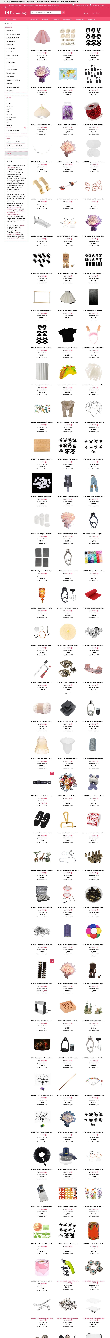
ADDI (8, 122)
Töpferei (9, 84)
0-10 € (8, 142)
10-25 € (18, 142)
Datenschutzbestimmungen (68, 2)
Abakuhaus (10, 106)
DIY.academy (8, 23)
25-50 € (9, 145)
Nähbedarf (45, 19)
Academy (96, 13)
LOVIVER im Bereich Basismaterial (14, 208)
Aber (8, 112)
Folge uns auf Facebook (81, 5)
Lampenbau (10, 52)
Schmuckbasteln (12, 69)
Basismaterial (34, 19)
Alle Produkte (12, 19)
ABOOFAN (9, 114)
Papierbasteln (80, 19)
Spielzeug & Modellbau (13, 80)
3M (7, 101)
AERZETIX (9, 125)
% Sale (9, 153)
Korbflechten (10, 45)
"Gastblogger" (15, 238)
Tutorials (16, 232)
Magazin (22, 225)
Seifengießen (11, 76)
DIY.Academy (11, 167)
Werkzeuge (10, 91)
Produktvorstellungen (13, 234)
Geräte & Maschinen (13, 38)
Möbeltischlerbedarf (13, 55)
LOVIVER (9, 128)
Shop (86, 13)
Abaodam (9, 109)
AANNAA (9, 104)
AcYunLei (9, 120)
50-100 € (19, 145)
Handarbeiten (56, 19)
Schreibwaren (11, 73)
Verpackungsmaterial (13, 87)
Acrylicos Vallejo (11, 117)
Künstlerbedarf (67, 19)
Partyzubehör (91, 19)
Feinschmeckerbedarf (13, 34)
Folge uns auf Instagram (98, 5)
